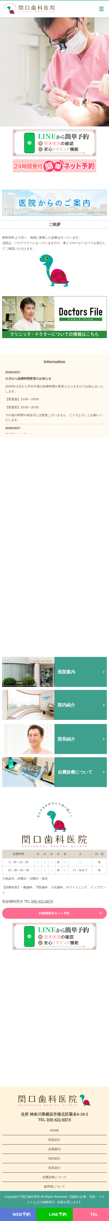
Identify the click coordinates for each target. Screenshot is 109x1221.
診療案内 (54, 1149)
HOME (54, 1130)
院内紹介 (54, 1158)
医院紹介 (54, 1139)
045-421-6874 (42, 901)
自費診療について (54, 1177)
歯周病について (54, 1186)
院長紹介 (54, 1168)
